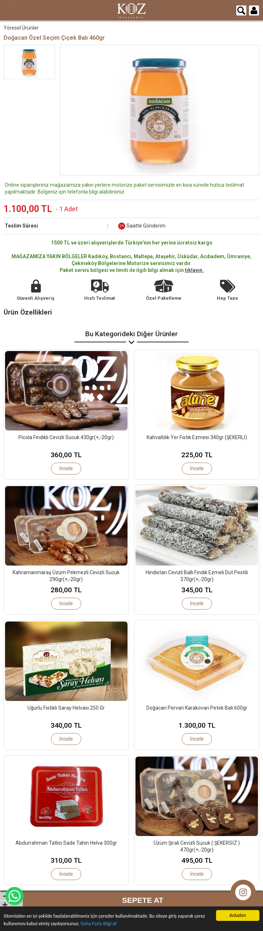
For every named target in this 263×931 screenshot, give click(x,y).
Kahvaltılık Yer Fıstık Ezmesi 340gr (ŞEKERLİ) (197, 437)
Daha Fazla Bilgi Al (98, 924)
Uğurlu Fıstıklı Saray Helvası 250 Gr (66, 708)
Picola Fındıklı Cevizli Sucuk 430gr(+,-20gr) (66, 437)
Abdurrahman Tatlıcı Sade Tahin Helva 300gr (66, 843)
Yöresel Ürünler (21, 28)
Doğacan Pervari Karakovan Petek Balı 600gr (196, 708)
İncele (66, 468)
